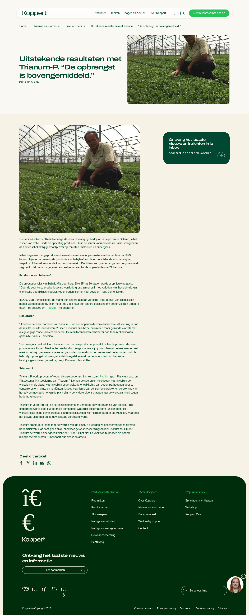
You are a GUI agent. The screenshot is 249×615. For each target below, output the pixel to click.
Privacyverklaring (166, 608)
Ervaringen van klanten (199, 500)
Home (23, 26)
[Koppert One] (179, 13)
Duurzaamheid (147, 514)
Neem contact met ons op (209, 13)
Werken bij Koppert (150, 521)
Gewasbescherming (103, 535)
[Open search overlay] (172, 13)
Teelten (115, 13)
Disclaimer (185, 608)
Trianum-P (52, 307)
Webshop (191, 507)
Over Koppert (158, 13)
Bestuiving (97, 542)
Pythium (104, 376)
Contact (143, 528)
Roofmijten (98, 500)
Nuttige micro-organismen (107, 528)
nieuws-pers (74, 26)
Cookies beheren (143, 608)
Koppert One (193, 514)
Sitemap (222, 608)
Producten (100, 13)
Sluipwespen (99, 514)
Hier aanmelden (65, 570)
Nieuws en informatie (47, 26)
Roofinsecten (99, 507)
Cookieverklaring (205, 608)
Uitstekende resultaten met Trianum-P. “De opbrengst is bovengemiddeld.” (135, 26)
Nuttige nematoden (103, 521)
